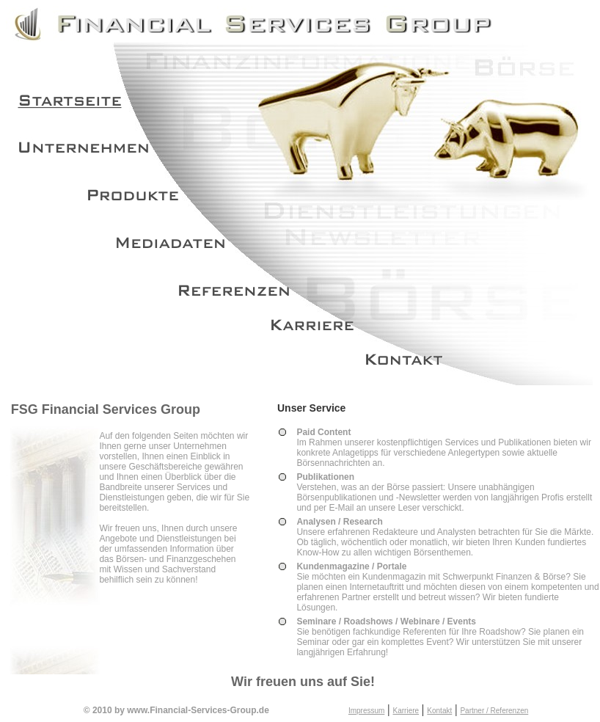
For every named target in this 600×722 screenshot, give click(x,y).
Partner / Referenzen (494, 711)
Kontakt (439, 711)
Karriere (406, 711)
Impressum (366, 711)
